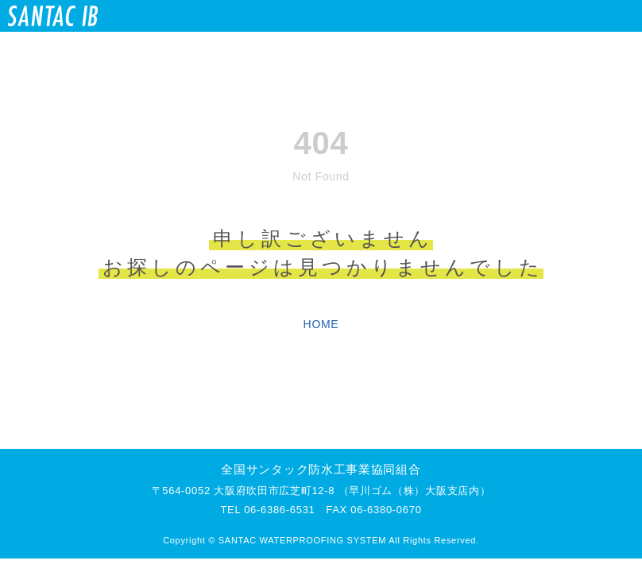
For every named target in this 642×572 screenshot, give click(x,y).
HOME (321, 324)
